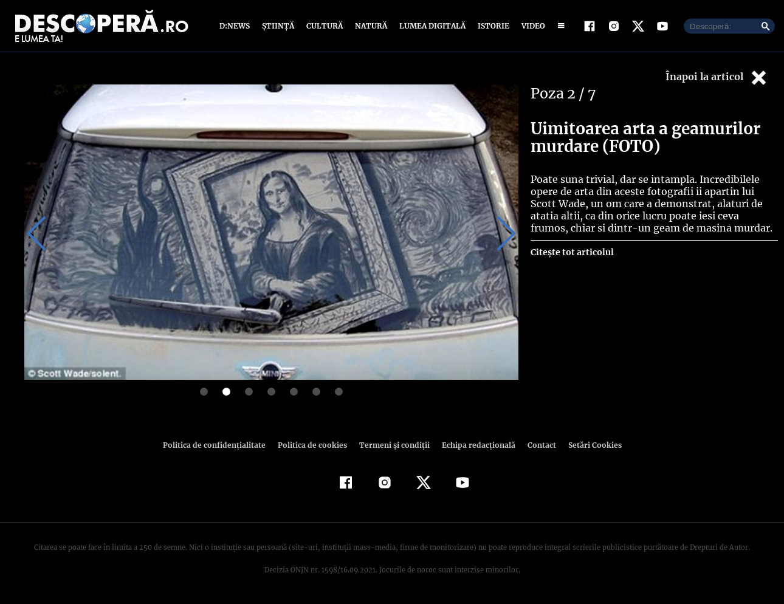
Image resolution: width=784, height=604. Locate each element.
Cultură (324, 25)
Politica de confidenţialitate (219, 445)
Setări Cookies (588, 445)
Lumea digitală (430, 25)
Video (531, 25)
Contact (537, 445)
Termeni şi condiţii (393, 445)
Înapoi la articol (717, 77)
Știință (278, 25)
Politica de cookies (313, 445)
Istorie (491, 25)
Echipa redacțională (475, 445)
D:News (236, 25)
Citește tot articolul (572, 252)
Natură (369, 25)
